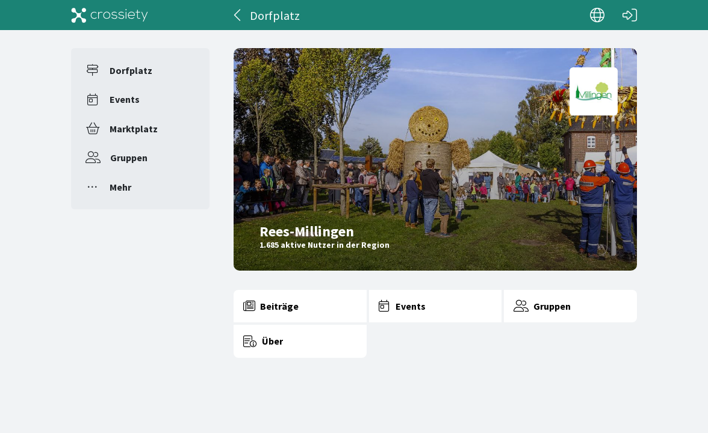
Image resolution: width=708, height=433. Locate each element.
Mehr (120, 187)
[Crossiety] (109, 15)
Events (125, 99)
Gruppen (129, 158)
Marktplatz (134, 129)
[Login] (629, 15)
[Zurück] (238, 15)
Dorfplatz (131, 70)
